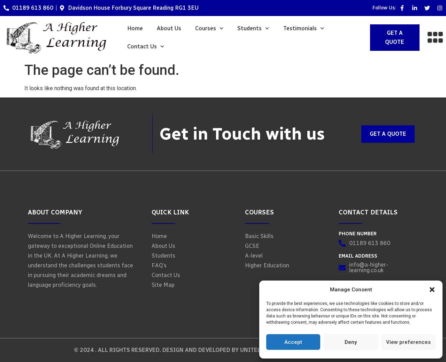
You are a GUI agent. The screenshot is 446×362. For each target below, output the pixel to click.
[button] (432, 289)
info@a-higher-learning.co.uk (368, 267)
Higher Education (267, 265)
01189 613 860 (32, 8)
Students (253, 28)
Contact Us (145, 46)
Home (135, 28)
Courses (209, 28)
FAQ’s (159, 265)
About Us (169, 28)
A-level (254, 255)
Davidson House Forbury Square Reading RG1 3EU (133, 8)
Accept (293, 342)
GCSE (252, 246)
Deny (351, 342)
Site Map (163, 285)
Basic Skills (259, 236)
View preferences (408, 342)
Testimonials (303, 28)
